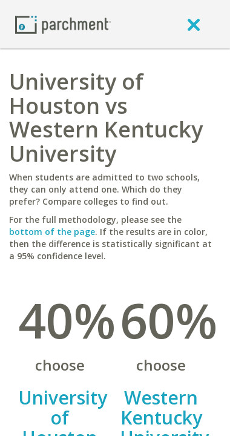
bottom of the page (52, 231)
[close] (194, 24)
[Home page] (63, 24)
